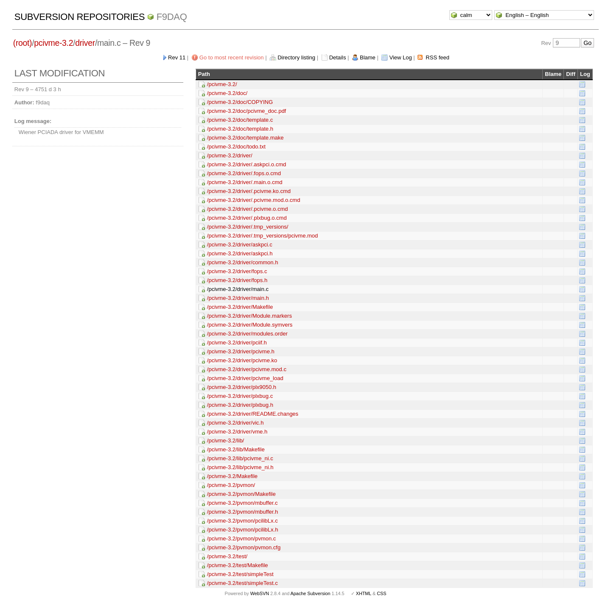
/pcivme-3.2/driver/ (229, 155)
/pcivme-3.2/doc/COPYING (240, 102)
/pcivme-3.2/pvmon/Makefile (241, 494)
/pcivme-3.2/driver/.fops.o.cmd (244, 173)
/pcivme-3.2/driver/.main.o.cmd (245, 182)
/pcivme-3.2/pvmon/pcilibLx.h (242, 529)
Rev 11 (176, 57)
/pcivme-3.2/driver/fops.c (237, 271)
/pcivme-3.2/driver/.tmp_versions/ (247, 227)
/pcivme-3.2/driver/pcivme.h (241, 351)
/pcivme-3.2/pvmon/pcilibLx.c (242, 520)
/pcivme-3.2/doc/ (227, 93)
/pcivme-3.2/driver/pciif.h (237, 342)
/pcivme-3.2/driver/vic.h (235, 423)
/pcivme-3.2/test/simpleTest (240, 574)
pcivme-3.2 (53, 43)
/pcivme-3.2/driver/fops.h (237, 280)
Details (337, 57)
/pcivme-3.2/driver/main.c (238, 289)
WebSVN (259, 593)
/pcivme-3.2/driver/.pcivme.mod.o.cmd (253, 200)
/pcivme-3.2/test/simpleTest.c (242, 583)
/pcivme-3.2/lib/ (225, 440)
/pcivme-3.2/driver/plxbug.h (240, 405)
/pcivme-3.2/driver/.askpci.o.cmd (246, 164)
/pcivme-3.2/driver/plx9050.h (241, 387)
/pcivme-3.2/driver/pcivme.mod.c (246, 369)
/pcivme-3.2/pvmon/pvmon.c (241, 538)
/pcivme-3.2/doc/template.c (240, 120)
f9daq (172, 16)
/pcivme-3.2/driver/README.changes (252, 414)
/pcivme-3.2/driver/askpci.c (239, 244)
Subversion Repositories (79, 16)
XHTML (363, 593)
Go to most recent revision (231, 57)
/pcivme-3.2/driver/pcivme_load (245, 378)
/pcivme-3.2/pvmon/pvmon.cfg (243, 547)
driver (85, 43)
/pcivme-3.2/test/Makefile (237, 565)
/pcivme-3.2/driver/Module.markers (249, 316)
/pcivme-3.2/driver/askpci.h (240, 253)
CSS (381, 593)
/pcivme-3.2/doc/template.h (240, 129)
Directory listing (296, 57)
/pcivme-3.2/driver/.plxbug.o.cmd (247, 218)
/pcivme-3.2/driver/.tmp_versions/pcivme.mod (262, 235)
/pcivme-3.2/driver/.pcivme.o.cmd (247, 209)
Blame (368, 57)
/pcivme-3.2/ (222, 84)
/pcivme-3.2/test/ (227, 556)
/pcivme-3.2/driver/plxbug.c (240, 396)
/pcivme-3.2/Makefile (232, 476)
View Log (400, 57)
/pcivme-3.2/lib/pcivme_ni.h (240, 467)
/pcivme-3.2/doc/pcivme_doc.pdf (246, 111)
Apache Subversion (311, 593)
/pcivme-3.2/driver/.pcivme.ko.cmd (249, 191)
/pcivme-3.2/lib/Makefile (236, 449)
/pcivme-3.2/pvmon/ (231, 485)
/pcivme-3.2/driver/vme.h (237, 431)
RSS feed (437, 57)
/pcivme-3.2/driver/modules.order (247, 333)
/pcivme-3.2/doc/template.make (245, 137)
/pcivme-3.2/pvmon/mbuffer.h (242, 512)
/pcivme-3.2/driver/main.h (238, 298)
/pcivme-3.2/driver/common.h (242, 262)
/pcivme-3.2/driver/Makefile (240, 307)
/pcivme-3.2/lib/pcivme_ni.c (240, 458)
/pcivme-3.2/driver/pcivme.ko (242, 360)
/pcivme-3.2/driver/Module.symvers (250, 325)
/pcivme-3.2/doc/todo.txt (236, 146)
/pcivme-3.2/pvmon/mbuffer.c (242, 503)
